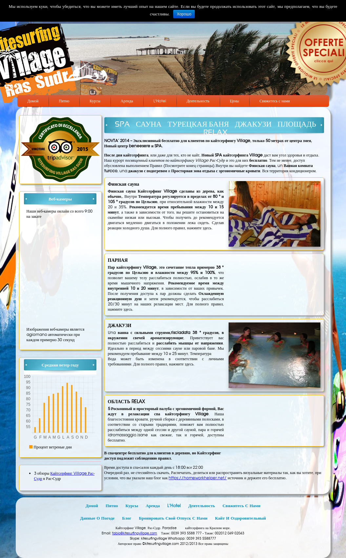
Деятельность (198, 100)
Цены (234, 100)
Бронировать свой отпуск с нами (173, 518)
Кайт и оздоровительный (240, 518)
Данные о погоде (97, 518)
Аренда (127, 100)
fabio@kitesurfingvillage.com (134, 533)
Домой (33, 100)
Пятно (64, 100)
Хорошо (184, 14)
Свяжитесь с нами (274, 100)
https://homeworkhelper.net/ (198, 477)
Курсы (95, 100)
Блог (126, 518)
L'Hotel (159, 100)
